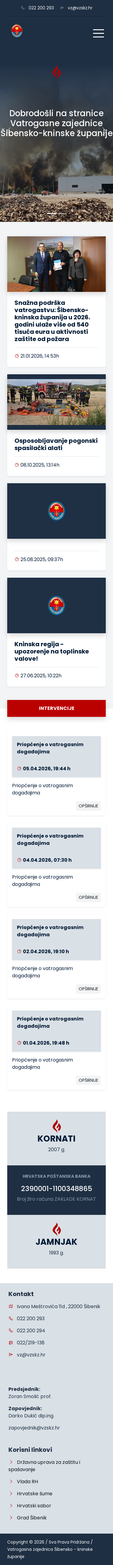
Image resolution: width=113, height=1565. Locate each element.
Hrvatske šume (30, 1493)
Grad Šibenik (27, 1517)
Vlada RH (23, 1481)
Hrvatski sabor (29, 1505)
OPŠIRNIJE (88, 806)
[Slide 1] (62, 213)
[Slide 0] (51, 213)
